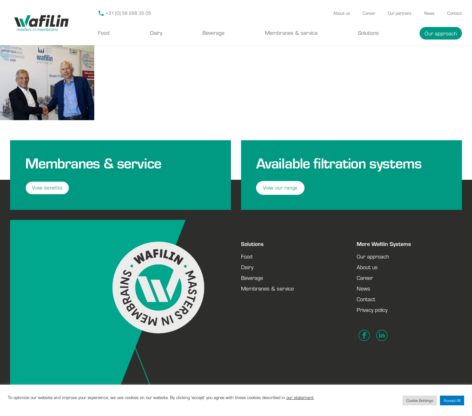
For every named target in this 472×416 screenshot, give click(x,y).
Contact (454, 13)
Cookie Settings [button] (419, 400)
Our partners (400, 13)
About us (341, 13)
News (429, 13)
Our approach (441, 33)
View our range (280, 187)
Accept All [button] (452, 400)
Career (369, 13)
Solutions (368, 33)
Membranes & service (291, 33)
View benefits (47, 187)
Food (103, 33)
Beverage (213, 33)
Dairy (156, 33)
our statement (300, 397)
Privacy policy (372, 310)
